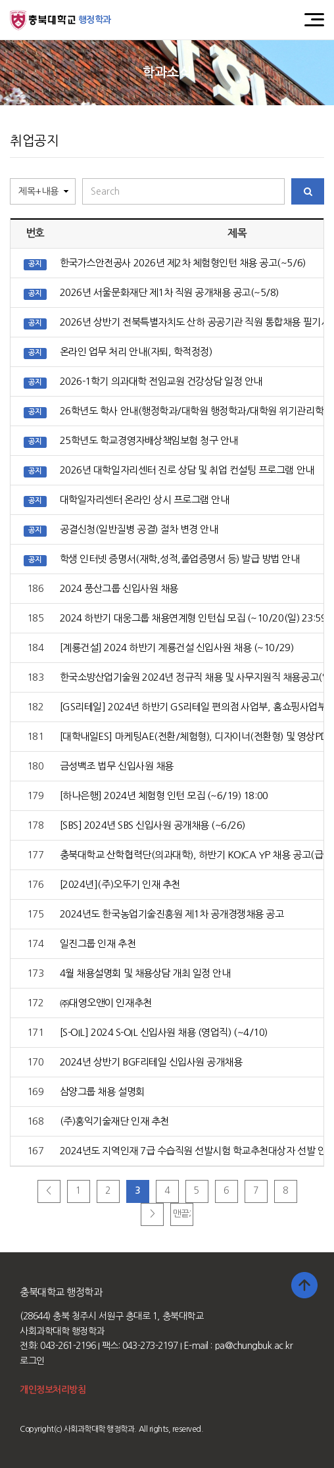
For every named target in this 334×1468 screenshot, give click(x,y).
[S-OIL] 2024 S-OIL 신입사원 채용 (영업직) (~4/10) (164, 1032)
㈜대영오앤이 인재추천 (106, 1003)
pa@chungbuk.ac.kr (254, 1345)
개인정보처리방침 (52, 1389)
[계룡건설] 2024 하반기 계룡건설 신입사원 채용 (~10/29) (176, 647)
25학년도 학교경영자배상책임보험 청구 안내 (149, 440)
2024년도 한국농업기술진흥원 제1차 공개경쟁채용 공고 (172, 914)
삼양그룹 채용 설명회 (102, 1091)
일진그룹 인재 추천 (97, 943)
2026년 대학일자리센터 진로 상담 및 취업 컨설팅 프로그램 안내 (187, 470)
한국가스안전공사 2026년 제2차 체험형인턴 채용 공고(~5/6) (183, 263)
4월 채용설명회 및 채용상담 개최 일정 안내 (145, 973)
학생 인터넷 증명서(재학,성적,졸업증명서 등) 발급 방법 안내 (180, 559)
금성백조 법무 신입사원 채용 (117, 766)
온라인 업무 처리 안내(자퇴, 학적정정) (136, 351)
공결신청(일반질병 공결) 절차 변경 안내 (139, 529)
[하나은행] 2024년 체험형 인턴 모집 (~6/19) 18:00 (164, 795)
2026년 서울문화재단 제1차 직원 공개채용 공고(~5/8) (169, 292)
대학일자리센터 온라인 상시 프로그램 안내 (144, 499)
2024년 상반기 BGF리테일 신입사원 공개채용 (151, 1062)
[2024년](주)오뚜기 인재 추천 (120, 884)
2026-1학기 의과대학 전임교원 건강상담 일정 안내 (161, 381)
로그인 (32, 1360)
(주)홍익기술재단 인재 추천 (114, 1121)
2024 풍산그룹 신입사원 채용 (119, 588)
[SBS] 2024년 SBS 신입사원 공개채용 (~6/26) (152, 825)
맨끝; (182, 1213)
